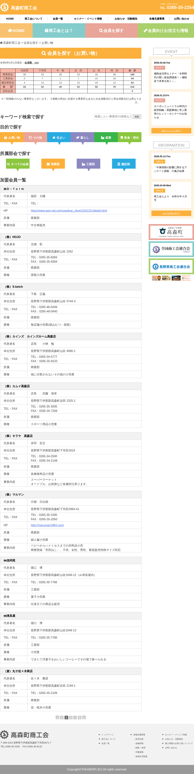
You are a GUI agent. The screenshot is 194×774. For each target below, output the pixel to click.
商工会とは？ (61, 30)
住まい (61, 137)
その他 (37, 137)
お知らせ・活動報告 (126, 18)
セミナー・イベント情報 (88, 18)
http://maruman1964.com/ (47, 525)
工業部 (90, 164)
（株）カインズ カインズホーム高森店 (30, 336)
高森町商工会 (24, 7)
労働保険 (139, 752)
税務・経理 (140, 748)
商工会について (33, 18)
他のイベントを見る (171, 131)
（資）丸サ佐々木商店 (18, 671)
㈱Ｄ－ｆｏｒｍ (17, 188)
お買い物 (14, 137)
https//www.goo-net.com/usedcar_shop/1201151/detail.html (69, 210)
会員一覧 (58, 18)
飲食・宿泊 (131, 137)
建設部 (125, 164)
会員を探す (114, 30)
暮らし (84, 137)
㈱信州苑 (9, 560)
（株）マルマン (14, 494)
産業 (108, 137)
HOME (10, 18)
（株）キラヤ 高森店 (18, 435)
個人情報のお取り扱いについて (179, 743)
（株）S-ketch (13, 286)
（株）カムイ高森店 (17, 386)
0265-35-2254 (180, 7)
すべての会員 (19, 164)
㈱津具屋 (9, 615)
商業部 (55, 164)
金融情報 (139, 743)
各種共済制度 (141, 756)
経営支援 (139, 739)
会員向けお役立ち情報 (168, 30)
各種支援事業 (156, 18)
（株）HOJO (12, 237)
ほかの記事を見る (171, 213)
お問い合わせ (181, 18)
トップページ (107, 735)
